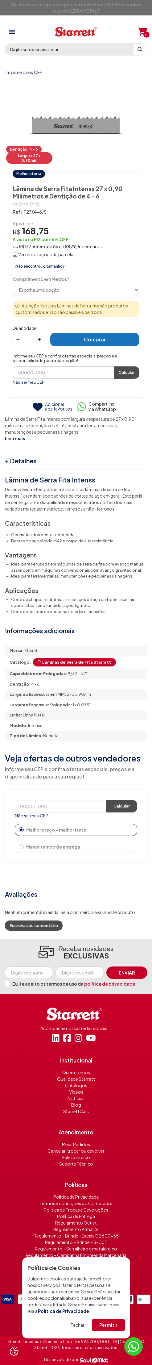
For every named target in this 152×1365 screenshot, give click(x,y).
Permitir (108, 1325)
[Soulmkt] (94, 1360)
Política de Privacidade (63, 1311)
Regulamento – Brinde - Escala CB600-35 (76, 1235)
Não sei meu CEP (28, 382)
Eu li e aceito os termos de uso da (73, 984)
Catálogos (76, 1085)
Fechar (77, 1325)
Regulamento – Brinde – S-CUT (76, 1242)
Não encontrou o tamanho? (40, 266)
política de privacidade (109, 984)
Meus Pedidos (76, 1144)
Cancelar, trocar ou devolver (76, 1151)
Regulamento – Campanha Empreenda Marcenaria (76, 1255)
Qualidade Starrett (76, 1079)
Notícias (76, 1098)
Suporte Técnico (76, 1164)
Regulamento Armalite (76, 1229)
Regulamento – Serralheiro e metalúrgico (76, 1248)
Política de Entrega (76, 1216)
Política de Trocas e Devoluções (76, 1210)
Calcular (126, 372)
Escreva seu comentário (34, 925)
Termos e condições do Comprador (76, 1203)
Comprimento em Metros (40, 279)
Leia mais (15, 438)
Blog (76, 1105)
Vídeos (76, 1092)
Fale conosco (76, 1157)
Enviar (127, 972)
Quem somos (76, 1072)
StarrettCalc (76, 1111)
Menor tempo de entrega (49, 846)
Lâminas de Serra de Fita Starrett (74, 662)
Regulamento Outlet (76, 1222)
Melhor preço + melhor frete (52, 830)
